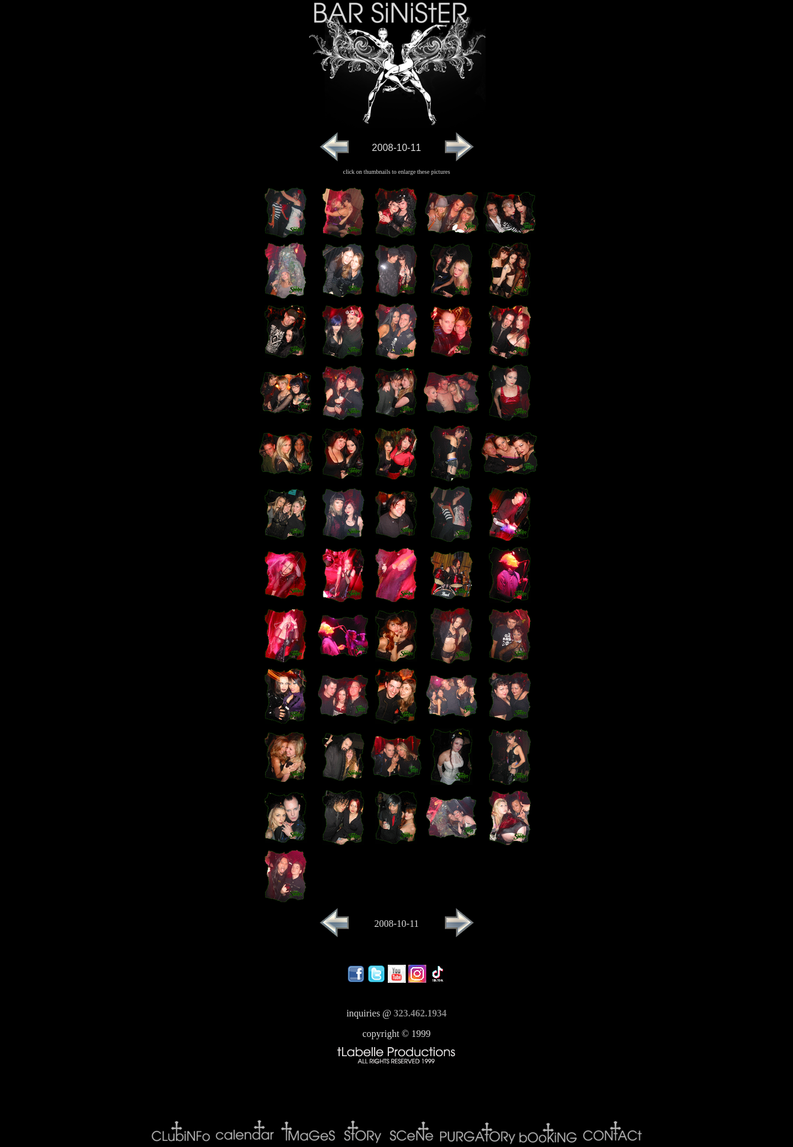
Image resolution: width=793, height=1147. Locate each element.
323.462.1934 (420, 1013)
